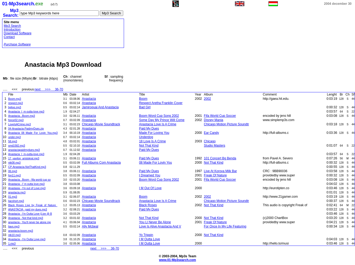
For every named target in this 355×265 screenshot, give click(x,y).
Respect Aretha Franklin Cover (160, 103)
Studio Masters (214, 145)
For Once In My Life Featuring (225, 226)
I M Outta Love (149, 239)
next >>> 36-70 (48, 89)
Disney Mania (213, 120)
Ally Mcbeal (90, 226)
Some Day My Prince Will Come (161, 120)
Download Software (17, 33)
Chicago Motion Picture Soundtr (226, 124)
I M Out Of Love (150, 188)
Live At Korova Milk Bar (220, 171)
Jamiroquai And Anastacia (100, 107)
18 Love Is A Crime (152, 141)
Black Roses (148, 205)
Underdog (146, 137)
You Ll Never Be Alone (155, 222)
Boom (143, 99)
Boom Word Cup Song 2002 (159, 116)
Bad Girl (144, 107)
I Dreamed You (149, 175)
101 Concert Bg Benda (220, 158)
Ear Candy (211, 133)
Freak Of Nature (215, 175)
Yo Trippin (146, 235)
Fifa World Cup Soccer (220, 116)
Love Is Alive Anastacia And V (160, 226)
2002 (207, 99)
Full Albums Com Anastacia (101, 162)
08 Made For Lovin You (155, 162)
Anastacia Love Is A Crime (157, 124)
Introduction (12, 29)
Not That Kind (148, 145)
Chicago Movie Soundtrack (101, 124)
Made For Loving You (154, 133)
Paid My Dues (149, 128)
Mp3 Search (12, 26)
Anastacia (89, 99)
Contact (9, 37)
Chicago (210, 141)
